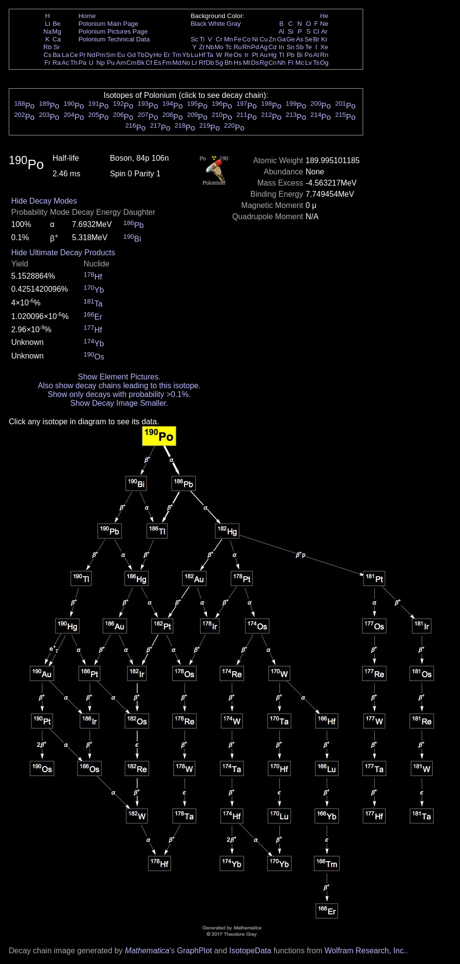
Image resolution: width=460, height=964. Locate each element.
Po (309, 54)
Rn (324, 54)
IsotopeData (250, 950)
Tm (176, 54)
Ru (238, 47)
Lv (308, 62)
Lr (195, 62)
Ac (66, 62)
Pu (110, 62)
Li (47, 23)
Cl (316, 31)
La (65, 54)
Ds (255, 62)
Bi (300, 54)
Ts (316, 62)
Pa (82, 62)
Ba (56, 54)
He (324, 15)
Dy (149, 54)
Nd (91, 54)
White (216, 23)
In (281, 47)
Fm (166, 62)
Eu (121, 54)
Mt (246, 62)
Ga (281, 39)
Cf (149, 62)
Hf (202, 54)
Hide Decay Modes (44, 201)
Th (74, 62)
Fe (237, 39)
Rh (246, 47)
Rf (202, 62)
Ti (202, 39)
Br (316, 39)
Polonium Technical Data (113, 39)
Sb (300, 47)
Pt (255, 54)
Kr (324, 39)
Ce (74, 54)
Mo (219, 47)
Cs (47, 54)
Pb (290, 54)
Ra (57, 62)
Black (199, 23)
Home (87, 15)
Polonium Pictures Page (112, 31)
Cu (263, 39)
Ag (263, 47)
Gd (131, 54)
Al (281, 31)
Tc (228, 47)
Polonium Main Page (108, 23)
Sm (111, 54)
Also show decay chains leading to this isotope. (119, 385)
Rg (263, 62)
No (186, 62)
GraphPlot (194, 950)
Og (324, 62)
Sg (219, 62)
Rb (47, 47)
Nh (281, 62)
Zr (202, 47)
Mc (299, 62)
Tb (141, 54)
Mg (56, 31)
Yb (186, 54)
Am (121, 62)
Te (308, 47)
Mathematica (147, 950)
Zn (272, 39)
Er (167, 54)
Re (228, 54)
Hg (272, 54)
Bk (141, 62)
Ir (246, 54)
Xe (324, 47)
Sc (195, 39)
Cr (219, 39)
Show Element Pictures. (119, 377)
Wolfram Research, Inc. (365, 950)
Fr (47, 62)
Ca (57, 39)
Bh (228, 62)
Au (263, 54)
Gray (234, 23)
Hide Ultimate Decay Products (63, 252)
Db (210, 62)
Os (238, 54)
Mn (228, 39)
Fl (290, 62)
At (316, 54)
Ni (255, 39)
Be (56, 23)
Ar (324, 31)
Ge (290, 39)
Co (246, 39)
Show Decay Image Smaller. (119, 403)
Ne (324, 23)
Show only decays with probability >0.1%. (119, 394)
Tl (281, 54)
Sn (290, 47)
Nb (210, 47)
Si (291, 31)
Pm (101, 54)
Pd (255, 47)
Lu (194, 54)
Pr (82, 54)
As (300, 39)
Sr (57, 47)
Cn (272, 62)
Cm (132, 62)
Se (309, 39)
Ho (157, 54)
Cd (272, 47)
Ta (209, 54)
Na (47, 31)
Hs (237, 62)
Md (177, 62)
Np (100, 62)
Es (158, 62)
